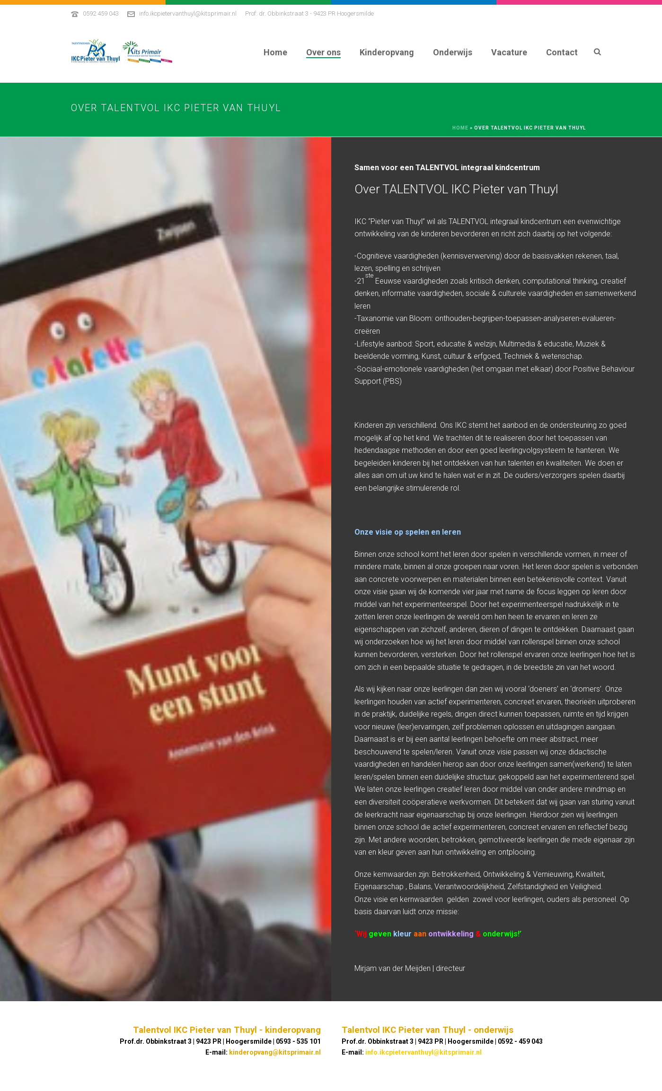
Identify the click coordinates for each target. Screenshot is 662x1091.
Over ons (323, 52)
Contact (562, 52)
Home (275, 52)
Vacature (509, 52)
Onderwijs (452, 52)
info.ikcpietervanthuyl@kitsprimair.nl (188, 13)
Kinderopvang (387, 52)
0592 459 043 (101, 13)
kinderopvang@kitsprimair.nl (275, 1052)
